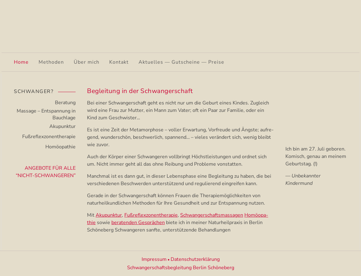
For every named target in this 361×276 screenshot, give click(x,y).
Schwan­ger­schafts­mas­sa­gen (211, 215)
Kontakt (119, 62)
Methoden (51, 62)
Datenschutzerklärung (195, 259)
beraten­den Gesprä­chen (138, 222)
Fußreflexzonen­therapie (49, 136)
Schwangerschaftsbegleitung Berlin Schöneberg (180, 267)
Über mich (86, 62)
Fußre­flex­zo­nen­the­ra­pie (151, 215)
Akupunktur (62, 126)
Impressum (154, 259)
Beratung (65, 102)
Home (21, 62)
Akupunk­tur (109, 215)
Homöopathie (60, 146)
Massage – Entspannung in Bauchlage (46, 114)
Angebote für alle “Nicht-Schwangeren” (46, 172)
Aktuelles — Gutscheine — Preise (181, 62)
